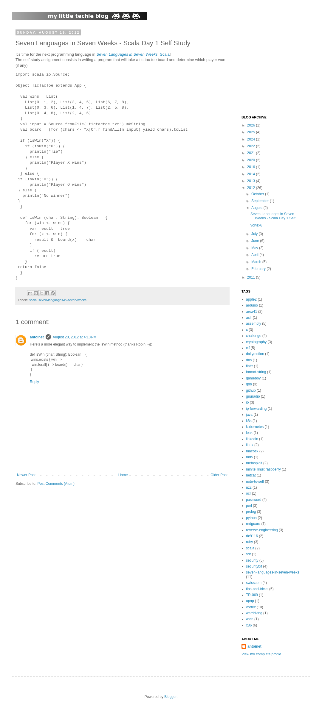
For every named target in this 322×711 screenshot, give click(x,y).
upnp (250, 601)
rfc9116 (252, 536)
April (255, 255)
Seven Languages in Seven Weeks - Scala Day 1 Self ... (274, 216)
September (260, 201)
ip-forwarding (256, 409)
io (247, 402)
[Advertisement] (279, 68)
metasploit (254, 463)
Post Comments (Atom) (56, 484)
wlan (249, 619)
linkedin (252, 439)
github (251, 390)
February (259, 269)
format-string (256, 372)
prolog (251, 512)
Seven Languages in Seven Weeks (127, 54)
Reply (34, 382)
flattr (249, 366)
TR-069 (252, 595)
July (255, 234)
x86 (249, 625)
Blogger (170, 697)
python (251, 518)
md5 (249, 457)
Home (123, 475)
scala (33, 300)
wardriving (254, 613)
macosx (252, 451)
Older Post (218, 475)
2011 (251, 277)
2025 (251, 132)
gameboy (253, 378)
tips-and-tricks (257, 589)
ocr (248, 493)
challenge (253, 336)
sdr (248, 554)
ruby (249, 542)
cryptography (256, 342)
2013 (251, 181)
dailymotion (255, 354)
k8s (249, 421)
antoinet (37, 337)
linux (249, 445)
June (255, 241)
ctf (248, 348)
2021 (251, 153)
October (258, 194)
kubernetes (255, 427)
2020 (251, 160)
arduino (252, 305)
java (249, 414)
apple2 (251, 299)
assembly (253, 323)
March (256, 262)
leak (249, 433)
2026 (251, 125)
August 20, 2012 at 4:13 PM (75, 337)
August (257, 208)
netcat (251, 475)
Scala (165, 54)
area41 (251, 312)
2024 (251, 139)
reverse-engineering (262, 530)
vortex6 (256, 225)
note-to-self (255, 481)
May (255, 248)
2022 (251, 146)
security (252, 560)
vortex (251, 607)
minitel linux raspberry (263, 469)
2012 (251, 188)
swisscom (253, 583)
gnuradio (253, 396)
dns (249, 360)
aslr (249, 317)
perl (249, 506)
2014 (251, 174)
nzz (249, 487)
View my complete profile (261, 654)
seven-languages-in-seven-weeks (62, 300)
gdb (249, 384)
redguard (253, 524)
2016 (251, 167)
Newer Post (26, 475)
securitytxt (254, 566)
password (253, 500)
